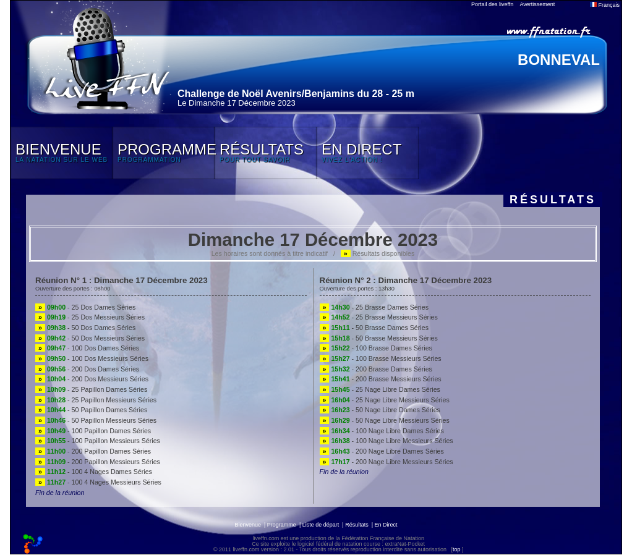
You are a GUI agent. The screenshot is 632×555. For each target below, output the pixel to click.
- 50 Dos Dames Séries (85, 327)
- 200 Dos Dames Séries (87, 369)
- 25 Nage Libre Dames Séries (380, 389)
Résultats (357, 525)
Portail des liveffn (492, 4)
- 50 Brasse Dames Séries (374, 327)
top (457, 549)
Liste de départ (320, 525)
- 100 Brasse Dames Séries (376, 348)
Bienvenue (247, 525)
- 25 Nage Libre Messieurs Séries (385, 400)
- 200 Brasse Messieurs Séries (381, 379)
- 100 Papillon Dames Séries (93, 430)
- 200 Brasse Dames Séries (376, 369)
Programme (281, 525)
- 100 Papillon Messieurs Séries (97, 440)
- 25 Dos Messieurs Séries (90, 317)
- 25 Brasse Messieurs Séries (379, 317)
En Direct (386, 525)
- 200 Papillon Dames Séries (93, 451)
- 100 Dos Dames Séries (87, 348)
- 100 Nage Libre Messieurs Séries (386, 440)
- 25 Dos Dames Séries (85, 307)
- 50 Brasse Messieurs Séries (379, 338)
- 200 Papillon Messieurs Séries (97, 461)
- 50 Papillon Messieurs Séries (95, 420)
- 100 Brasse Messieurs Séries (381, 358)
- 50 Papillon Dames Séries (91, 409)
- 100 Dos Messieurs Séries (91, 358)
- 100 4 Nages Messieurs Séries (98, 482)
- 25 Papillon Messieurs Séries (95, 400)
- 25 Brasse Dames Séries (374, 307)
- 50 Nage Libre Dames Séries (380, 409)
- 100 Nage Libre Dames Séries (382, 430)
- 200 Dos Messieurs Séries (91, 379)
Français (605, 5)
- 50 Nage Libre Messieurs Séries (385, 420)
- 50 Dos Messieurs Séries (90, 338)
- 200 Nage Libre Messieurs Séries (386, 461)
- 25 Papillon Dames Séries (91, 389)
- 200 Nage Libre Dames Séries (382, 451)
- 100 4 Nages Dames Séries (93, 471)
